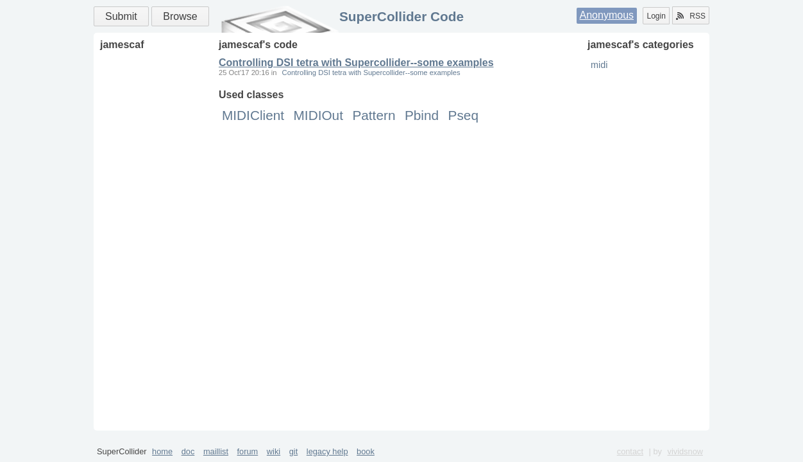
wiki (273, 451)
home (162, 451)
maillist (215, 451)
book (366, 451)
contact (630, 451)
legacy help (327, 451)
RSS (691, 16)
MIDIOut (318, 115)
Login (656, 16)
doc (188, 451)
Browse (180, 16)
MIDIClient (253, 115)
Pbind (422, 115)
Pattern (373, 115)
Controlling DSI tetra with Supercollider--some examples (356, 62)
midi (599, 65)
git (293, 451)
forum (247, 451)
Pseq (463, 115)
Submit (121, 16)
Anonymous (607, 15)
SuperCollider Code (401, 16)
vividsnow (685, 451)
